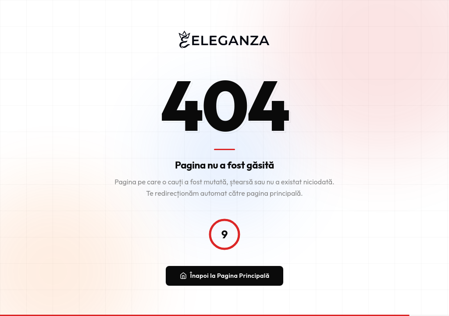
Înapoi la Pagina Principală (225, 276)
